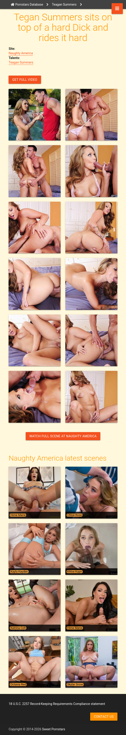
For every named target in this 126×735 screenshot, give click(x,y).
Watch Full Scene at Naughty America (62, 436)
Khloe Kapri (74, 571)
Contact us (104, 716)
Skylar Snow (75, 684)
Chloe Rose (74, 515)
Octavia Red (18, 684)
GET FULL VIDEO (24, 79)
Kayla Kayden (19, 571)
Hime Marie (17, 515)
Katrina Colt (18, 628)
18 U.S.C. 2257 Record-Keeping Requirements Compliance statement (57, 704)
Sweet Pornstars (53, 729)
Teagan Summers (21, 62)
